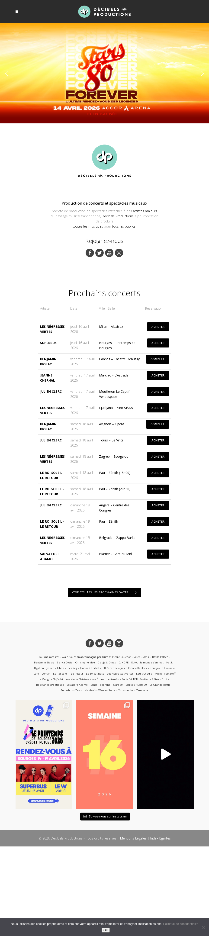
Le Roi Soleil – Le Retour (68, 763)
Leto (36, 763)
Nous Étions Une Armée (104, 769)
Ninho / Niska (79, 769)
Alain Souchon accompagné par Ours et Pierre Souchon (97, 746)
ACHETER (158, 416)
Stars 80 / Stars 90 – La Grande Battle (147, 774)
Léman (46, 763)
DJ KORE (124, 752)
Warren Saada (107, 780)
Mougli (46, 769)
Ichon (60, 757)
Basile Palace (160, 746)
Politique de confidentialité (180, 924)
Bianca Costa (64, 752)
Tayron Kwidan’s (85, 780)
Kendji (154, 757)
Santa (93, 774)
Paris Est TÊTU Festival (135, 769)
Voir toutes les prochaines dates (104, 682)
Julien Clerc (51, 481)
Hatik (169, 752)
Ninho (64, 769)
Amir (146, 746)
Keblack (142, 757)
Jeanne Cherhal (89, 757)
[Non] (203, 927)
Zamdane (142, 780)
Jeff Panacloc (110, 757)
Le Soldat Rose (95, 763)
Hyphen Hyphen (44, 757)
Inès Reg (72, 757)
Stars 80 (118, 774)
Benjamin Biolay (44, 752)
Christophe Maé (85, 752)
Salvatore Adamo (77, 774)
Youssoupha (125, 780)
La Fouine (167, 757)
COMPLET (158, 449)
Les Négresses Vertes (120, 763)
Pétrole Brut (159, 769)
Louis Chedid (144, 763)
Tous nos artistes (49, 746)
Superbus (48, 432)
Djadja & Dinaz (107, 752)
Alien (137, 746)
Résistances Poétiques (50, 774)
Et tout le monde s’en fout (147, 752)
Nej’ (55, 769)
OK (105, 930)
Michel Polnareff (165, 763)
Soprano (105, 774)
